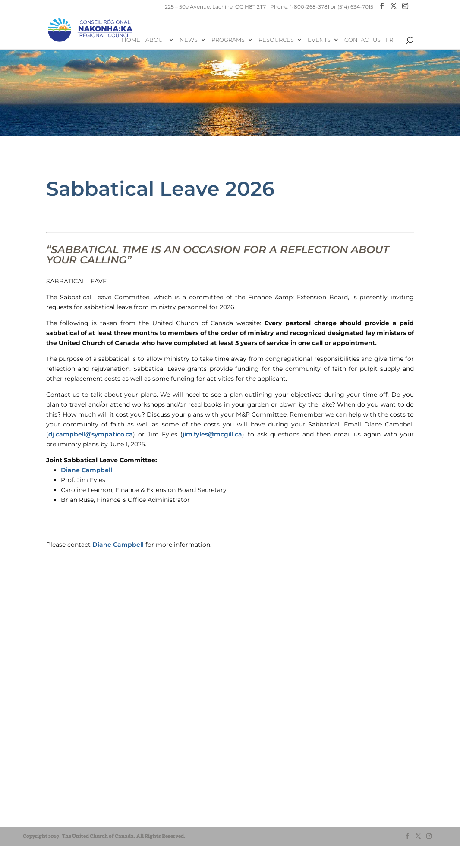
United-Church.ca (59, 789)
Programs (228, 40)
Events (319, 40)
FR (389, 40)
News (189, 40)
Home (131, 40)
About (155, 40)
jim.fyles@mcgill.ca (212, 434)
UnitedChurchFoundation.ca (73, 806)
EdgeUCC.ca (52, 814)
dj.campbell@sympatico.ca (90, 434)
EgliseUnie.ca (53, 798)
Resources (276, 40)
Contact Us (362, 40)
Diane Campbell (86, 470)
